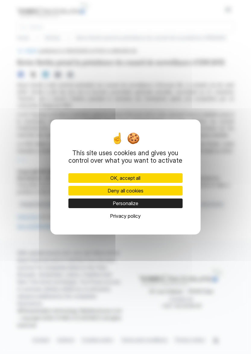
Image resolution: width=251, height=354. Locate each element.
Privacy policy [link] (125, 216)
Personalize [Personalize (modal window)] (125, 203)
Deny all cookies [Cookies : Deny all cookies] (125, 191)
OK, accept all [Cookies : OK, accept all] (125, 178)
